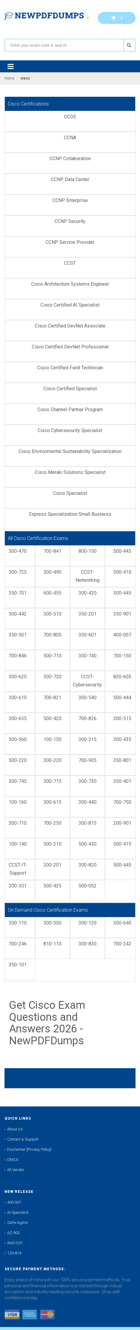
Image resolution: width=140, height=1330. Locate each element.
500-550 (52, 923)
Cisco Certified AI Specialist (70, 305)
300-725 (18, 572)
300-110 (18, 923)
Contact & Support (23, 1139)
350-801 (122, 760)
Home (9, 78)
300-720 (52, 676)
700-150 (122, 656)
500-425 (52, 886)
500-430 (88, 844)
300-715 (52, 781)
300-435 (122, 739)
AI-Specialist (17, 1212)
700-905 (88, 760)
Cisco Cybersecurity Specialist (70, 430)
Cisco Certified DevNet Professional (70, 347)
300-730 (88, 781)
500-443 (122, 551)
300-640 (122, 923)
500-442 (18, 614)
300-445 (122, 593)
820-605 (122, 676)
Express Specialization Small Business (70, 514)
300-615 (52, 802)
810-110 (52, 944)
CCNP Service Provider (70, 242)
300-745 (18, 781)
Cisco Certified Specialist (70, 388)
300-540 (88, 697)
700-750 (122, 802)
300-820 (88, 865)
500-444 (122, 697)
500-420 (52, 718)
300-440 (88, 802)
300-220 (52, 760)
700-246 (18, 944)
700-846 (18, 656)
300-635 (18, 718)
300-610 (18, 697)
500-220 (18, 760)
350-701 (18, 593)
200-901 (122, 823)
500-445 (122, 865)
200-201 (52, 865)
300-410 (122, 572)
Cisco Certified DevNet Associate (70, 326)
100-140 (18, 844)
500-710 (52, 656)
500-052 (88, 886)
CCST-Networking (88, 576)
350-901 (122, 614)
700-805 (52, 635)
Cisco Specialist (70, 493)
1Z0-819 (14, 1253)
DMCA (12, 1159)
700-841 (52, 551)
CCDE (70, 117)
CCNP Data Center (70, 179)
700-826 (88, 718)
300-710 (18, 823)
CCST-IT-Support (18, 869)
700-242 (122, 944)
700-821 (52, 697)
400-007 (122, 635)
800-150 (88, 551)
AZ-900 (13, 1232)
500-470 (18, 551)
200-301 (18, 886)
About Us (15, 1129)
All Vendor (15, 1169)
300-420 (88, 593)
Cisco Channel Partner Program (70, 409)
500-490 (52, 572)
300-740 (88, 656)
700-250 (52, 823)
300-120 (88, 923)
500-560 (18, 739)
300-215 (88, 739)
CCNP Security (70, 221)
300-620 (18, 676)
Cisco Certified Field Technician (70, 368)
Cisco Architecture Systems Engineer (70, 284)
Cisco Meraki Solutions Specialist (70, 472)
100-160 (18, 802)
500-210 (52, 844)
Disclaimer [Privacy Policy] (29, 1149)
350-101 (18, 965)
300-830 (88, 944)
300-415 (122, 844)
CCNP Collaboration (70, 158)
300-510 (52, 614)
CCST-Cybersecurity (87, 681)
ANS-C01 (15, 1243)
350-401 (122, 781)
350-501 (18, 635)
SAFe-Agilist (17, 1222)
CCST (70, 263)
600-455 (52, 593)
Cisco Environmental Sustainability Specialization (70, 451)
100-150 (52, 739)
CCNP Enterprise (70, 200)
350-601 (88, 635)
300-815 (88, 823)
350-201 (88, 614)
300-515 (122, 718)
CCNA (70, 137)
